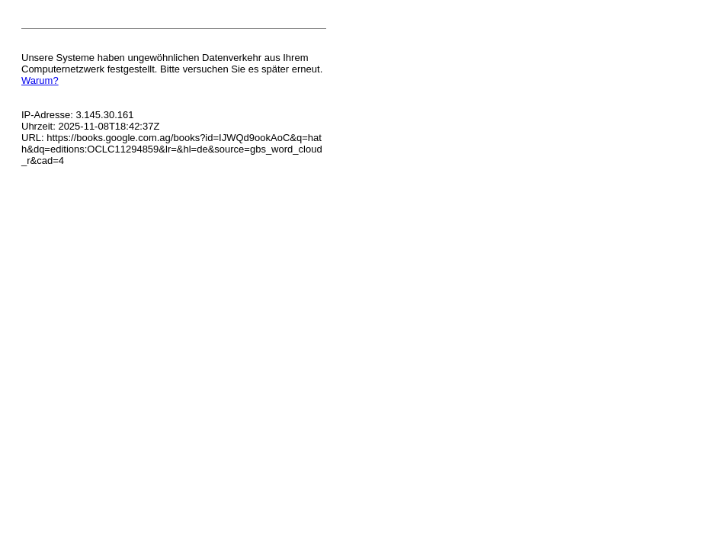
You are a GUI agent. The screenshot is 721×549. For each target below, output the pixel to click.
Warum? (40, 80)
